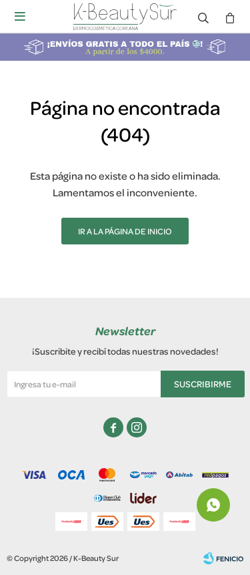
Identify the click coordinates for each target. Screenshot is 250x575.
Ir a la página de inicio (125, 231)
